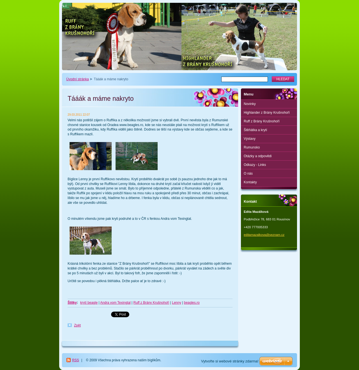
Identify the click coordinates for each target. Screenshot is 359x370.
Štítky (72, 303)
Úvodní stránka (77, 79)
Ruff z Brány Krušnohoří (151, 303)
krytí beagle (89, 303)
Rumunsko (252, 147)
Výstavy (250, 139)
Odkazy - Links (255, 165)
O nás (248, 173)
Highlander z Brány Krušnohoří (267, 113)
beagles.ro (192, 303)
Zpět (77, 325)
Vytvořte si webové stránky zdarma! (230, 361)
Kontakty (250, 182)
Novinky (250, 104)
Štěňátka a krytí (255, 130)
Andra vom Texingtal (115, 303)
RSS (75, 360)
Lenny (176, 303)
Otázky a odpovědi (257, 156)
